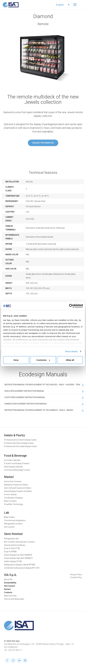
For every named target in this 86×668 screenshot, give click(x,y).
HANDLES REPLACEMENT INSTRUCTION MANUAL (44, 404)
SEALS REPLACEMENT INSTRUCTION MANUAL (44, 391)
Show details (71, 351)
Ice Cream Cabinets (12, 460)
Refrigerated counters (13, 524)
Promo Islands (10, 494)
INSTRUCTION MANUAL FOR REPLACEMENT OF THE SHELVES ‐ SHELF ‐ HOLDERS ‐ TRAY (44, 384)
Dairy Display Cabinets (13, 467)
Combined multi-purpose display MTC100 (21, 568)
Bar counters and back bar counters (19, 542)
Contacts (8, 592)
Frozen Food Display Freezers (16, 463)
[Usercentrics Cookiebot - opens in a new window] (71, 306)
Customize (43, 360)
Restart (7, 589)
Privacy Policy (76, 574)
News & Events (10, 596)
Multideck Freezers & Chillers (16, 485)
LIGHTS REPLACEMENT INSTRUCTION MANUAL (44, 397)
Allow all (70, 360)
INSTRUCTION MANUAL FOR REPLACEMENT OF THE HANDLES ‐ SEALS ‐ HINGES (44, 410)
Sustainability (10, 583)
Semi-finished (13, 534)
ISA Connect (9, 527)
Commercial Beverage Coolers (17, 470)
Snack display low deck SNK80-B (18, 555)
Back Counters (10, 501)
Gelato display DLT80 (13, 561)
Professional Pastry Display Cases (19, 443)
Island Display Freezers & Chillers (18, 491)
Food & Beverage (15, 455)
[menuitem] (63, 5)
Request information (43, 143)
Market (9, 477)
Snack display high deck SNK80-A (18, 558)
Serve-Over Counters (13, 481)
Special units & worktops (14, 545)
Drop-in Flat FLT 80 (12, 548)
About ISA (8, 579)
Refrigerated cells (11, 538)
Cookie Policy (76, 577)
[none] (63, 5)
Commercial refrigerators (15, 520)
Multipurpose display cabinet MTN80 (19, 565)
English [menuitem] (60, 4)
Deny (16, 360)
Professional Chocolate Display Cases (20, 446)
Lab (6, 512)
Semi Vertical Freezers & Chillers (17, 488)
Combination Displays (13, 498)
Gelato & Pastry (14, 435)
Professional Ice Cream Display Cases (20, 440)
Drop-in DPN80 (10, 552)
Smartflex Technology (13, 504)
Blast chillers (9, 517)
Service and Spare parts (14, 599)
